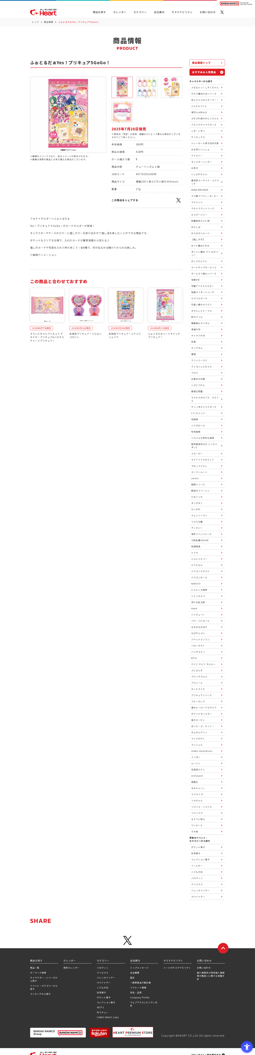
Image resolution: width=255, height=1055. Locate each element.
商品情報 (48, 21)
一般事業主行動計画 (140, 982)
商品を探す (99, 12)
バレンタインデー (106, 977)
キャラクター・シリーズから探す (44, 979)
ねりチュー (102, 1012)
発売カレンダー (71, 967)
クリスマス (102, 972)
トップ (35, 21)
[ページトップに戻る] (223, 948)
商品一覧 (34, 967)
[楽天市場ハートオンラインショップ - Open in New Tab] (99, 1032)
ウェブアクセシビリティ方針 (143, 1004)
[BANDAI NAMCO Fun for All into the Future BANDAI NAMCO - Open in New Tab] (236, 4)
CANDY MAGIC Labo (108, 1017)
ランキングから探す (40, 993)
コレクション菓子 (106, 1002)
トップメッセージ (139, 967)
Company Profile (139, 997)
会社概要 (134, 972)
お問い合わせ (204, 967)
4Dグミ (100, 1007)
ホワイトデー (104, 982)
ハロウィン (102, 967)
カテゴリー (140, 12)
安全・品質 (136, 992)
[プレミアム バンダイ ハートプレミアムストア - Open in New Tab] (132, 1032)
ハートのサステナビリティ (177, 967)
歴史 (132, 977)
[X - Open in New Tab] (222, 12)
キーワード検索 (38, 972)
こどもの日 (102, 987)
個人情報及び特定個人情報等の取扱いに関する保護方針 (211, 975)
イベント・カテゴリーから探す (44, 987)
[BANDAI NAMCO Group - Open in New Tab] (58, 1032)
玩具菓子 (101, 992)
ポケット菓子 (104, 997)
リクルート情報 (138, 987)
